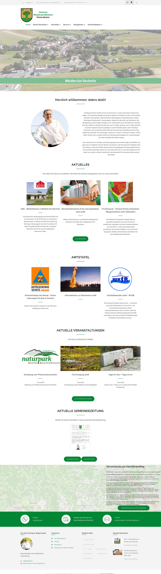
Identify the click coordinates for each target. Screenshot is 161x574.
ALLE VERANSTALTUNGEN (83, 394)
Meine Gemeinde (73, 15)
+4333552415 (29, 2)
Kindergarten (102, 549)
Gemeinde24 (63, 570)
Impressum (58, 540)
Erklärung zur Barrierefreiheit (63, 543)
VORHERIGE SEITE (73, 455)
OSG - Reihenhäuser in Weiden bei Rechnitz (40, 205)
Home (61, 15)
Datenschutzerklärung (107, 570)
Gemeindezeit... (88, 549)
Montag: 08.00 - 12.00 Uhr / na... (77, 2)
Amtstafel (89, 15)
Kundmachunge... (89, 535)
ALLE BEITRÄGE (80, 234)
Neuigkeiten (112, 15)
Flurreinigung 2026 (80, 370)
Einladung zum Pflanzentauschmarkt (40, 370)
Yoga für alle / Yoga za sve (121, 370)
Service (100, 15)
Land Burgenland (60, 534)
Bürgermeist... (88, 554)
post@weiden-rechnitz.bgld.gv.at (49, 2)
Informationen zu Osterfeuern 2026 (80, 291)
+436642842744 (28, 556)
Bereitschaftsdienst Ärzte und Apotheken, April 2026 (131, 548)
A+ (127, 2)
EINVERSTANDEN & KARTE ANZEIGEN (133, 503)
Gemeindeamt (101, 544)
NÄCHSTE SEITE (89, 455)
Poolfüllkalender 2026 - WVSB (120, 291)
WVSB (56, 537)
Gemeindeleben (128, 15)
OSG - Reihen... (88, 544)
